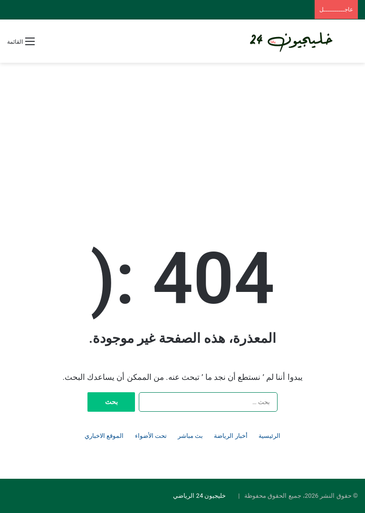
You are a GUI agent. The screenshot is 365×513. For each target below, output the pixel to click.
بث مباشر (190, 435)
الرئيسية (269, 435)
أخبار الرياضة (230, 435)
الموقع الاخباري (104, 435)
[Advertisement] (182, 138)
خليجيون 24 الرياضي (199, 495)
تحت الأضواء (151, 435)
